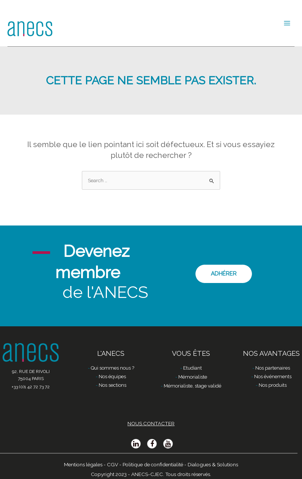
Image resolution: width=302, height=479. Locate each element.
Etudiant (192, 368)
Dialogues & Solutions (213, 464)
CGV (112, 464)
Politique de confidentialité (153, 464)
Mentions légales (83, 464)
